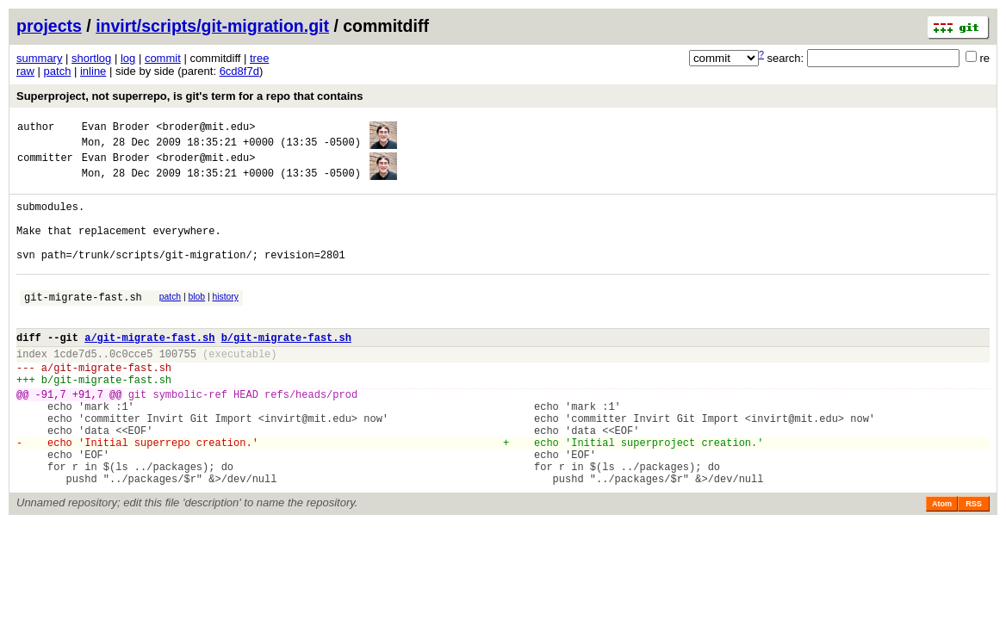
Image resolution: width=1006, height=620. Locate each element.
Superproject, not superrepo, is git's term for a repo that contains (189, 96)
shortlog (91, 58)
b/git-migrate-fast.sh (286, 370)
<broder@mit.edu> (205, 128)
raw (25, 71)
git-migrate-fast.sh (83, 325)
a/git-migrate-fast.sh (149, 370)
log (128, 58)
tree (259, 58)
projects (49, 25)
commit (163, 58)
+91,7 (87, 438)
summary (39, 58)
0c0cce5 (130, 389)
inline (93, 71)
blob (197, 322)
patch (57, 71)
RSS (974, 565)
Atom (942, 565)
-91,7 (50, 438)
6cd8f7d (239, 71)
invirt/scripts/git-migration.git (212, 25)
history (225, 322)
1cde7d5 (74, 389)
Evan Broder (116, 128)
